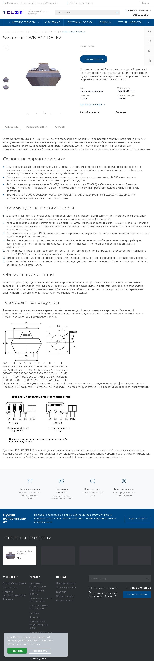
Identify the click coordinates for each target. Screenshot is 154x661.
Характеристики (36, 126)
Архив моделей (37, 658)
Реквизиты (9, 599)
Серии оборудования (14, 583)
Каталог (34, 576)
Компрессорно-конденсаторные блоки (38, 624)
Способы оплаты (89, 112)
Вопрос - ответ (64, 600)
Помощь (61, 576)
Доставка (120, 112)
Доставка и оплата (66, 583)
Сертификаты (10, 587)
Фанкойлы (34, 617)
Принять (17, 650)
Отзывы (60, 126)
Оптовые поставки (66, 587)
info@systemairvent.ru (81, 3)
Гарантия (61, 592)
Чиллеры (34, 613)
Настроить (40, 650)
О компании (10, 576)
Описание (11, 126)
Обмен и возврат (65, 596)
